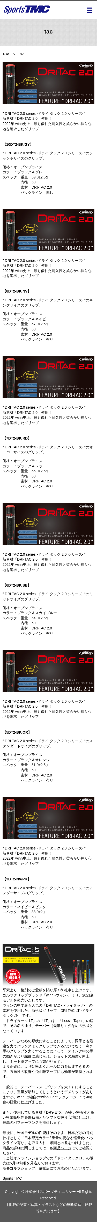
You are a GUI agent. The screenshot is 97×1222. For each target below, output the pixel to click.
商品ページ (62, 1148)
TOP (6, 54)
